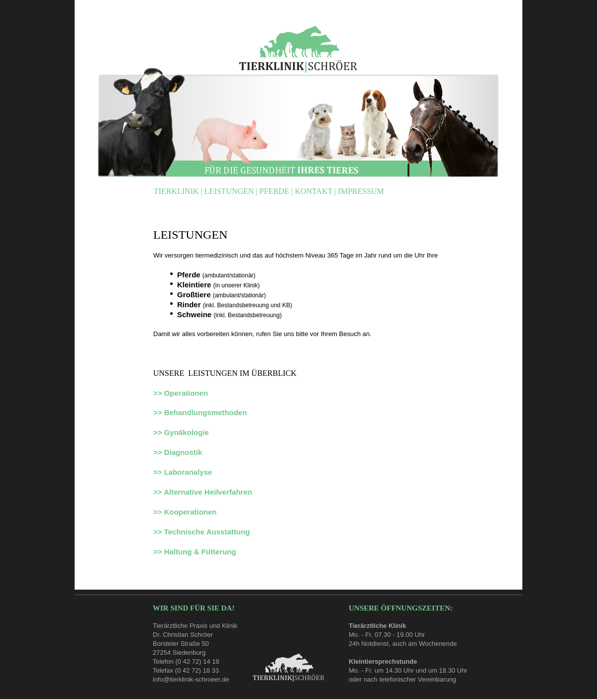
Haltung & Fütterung (200, 551)
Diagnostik (183, 452)
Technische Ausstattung (207, 531)
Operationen (186, 393)
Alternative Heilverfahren (208, 492)
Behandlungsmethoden (205, 412)
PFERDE (276, 191)
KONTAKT (314, 191)
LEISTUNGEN (230, 191)
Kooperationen (190, 512)
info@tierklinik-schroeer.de (191, 679)
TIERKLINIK (177, 191)
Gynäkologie (186, 432)
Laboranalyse (188, 472)
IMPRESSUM (361, 191)
